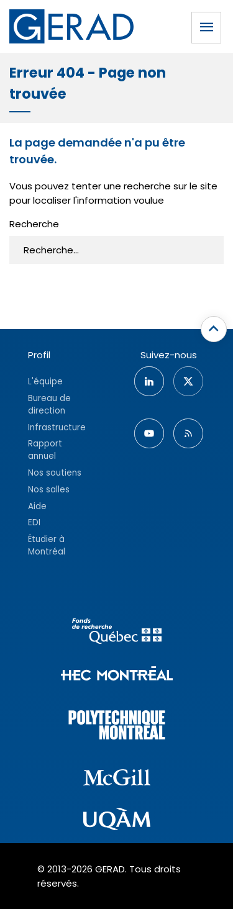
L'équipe (45, 381)
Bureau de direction (49, 404)
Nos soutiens (54, 473)
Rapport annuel (45, 450)
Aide (37, 506)
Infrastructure (57, 427)
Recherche (34, 223)
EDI (34, 522)
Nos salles (49, 489)
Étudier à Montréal (46, 545)
